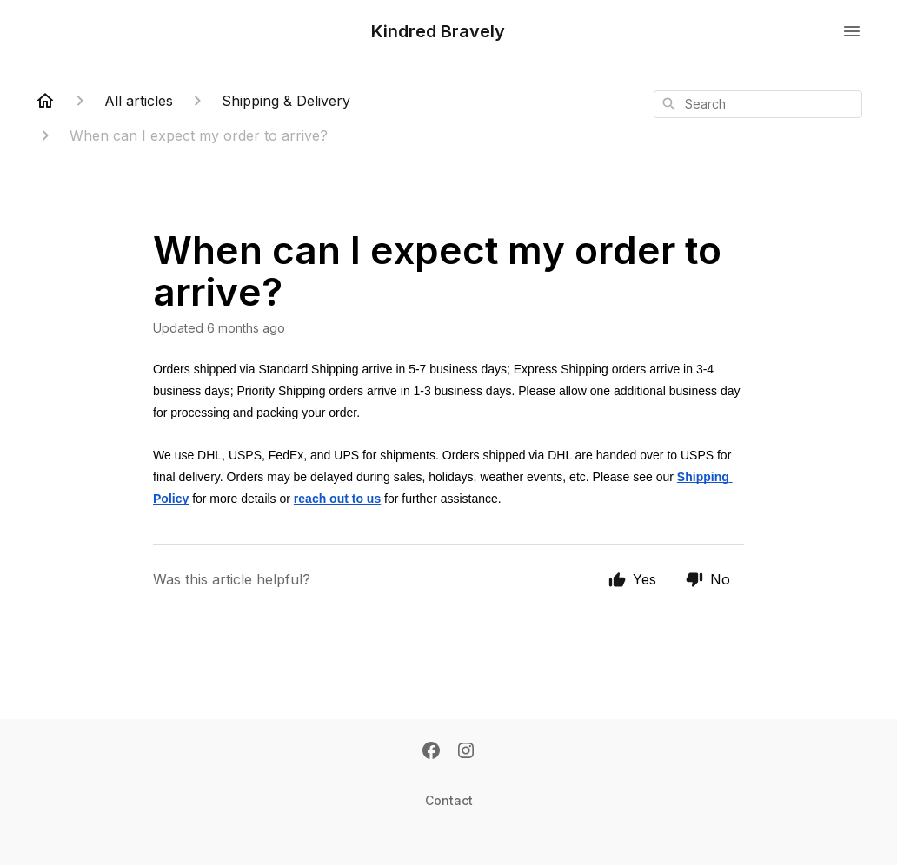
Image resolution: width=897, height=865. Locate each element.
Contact (449, 800)
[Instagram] (465, 752)
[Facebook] (431, 752)
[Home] (45, 100)
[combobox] (758, 104)
